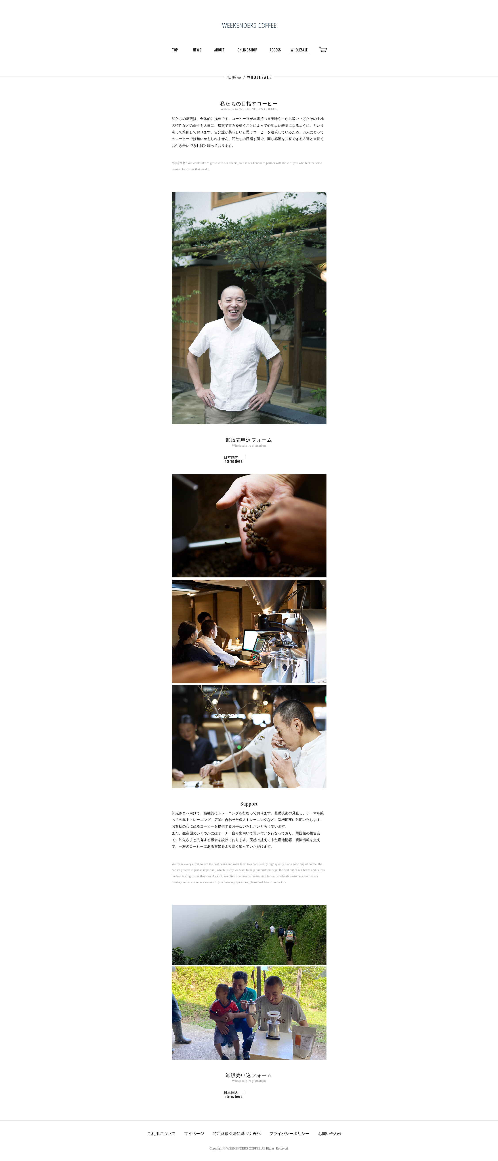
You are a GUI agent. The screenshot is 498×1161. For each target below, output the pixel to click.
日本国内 (231, 457)
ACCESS (275, 50)
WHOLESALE (299, 50)
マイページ (194, 1134)
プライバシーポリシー (289, 1134)
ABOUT (219, 50)
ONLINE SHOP (247, 50)
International (233, 461)
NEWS (197, 50)
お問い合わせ (330, 1134)
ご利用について (161, 1134)
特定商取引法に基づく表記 (237, 1134)
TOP (175, 50)
